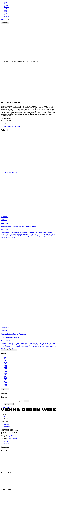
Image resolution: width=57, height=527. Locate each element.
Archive (6, 16)
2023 (5, 360)
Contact (6, 13)
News (5, 3)
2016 (5, 371)
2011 (5, 379)
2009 (5, 382)
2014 (5, 374)
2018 (5, 368)
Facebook (9, 438)
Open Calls (7, 8)
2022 (5, 362)
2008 (5, 384)
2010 (5, 381)
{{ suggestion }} (9, 404)
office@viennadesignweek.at (13, 437)
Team (5, 10)
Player (6, 15)
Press (5, 11)
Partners (6, 7)
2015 (5, 373)
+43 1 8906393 (11, 435)
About (6, 5)
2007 (5, 386)
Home (6, 2)
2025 (5, 357)
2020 (5, 365)
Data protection (8, 443)
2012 (5, 378)
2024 (5, 359)
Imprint (6, 441)
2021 (5, 363)
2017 (5, 370)
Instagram (16, 438)
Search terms (4, 401)
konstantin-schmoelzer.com (12, 126)
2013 (5, 376)
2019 (5, 367)
